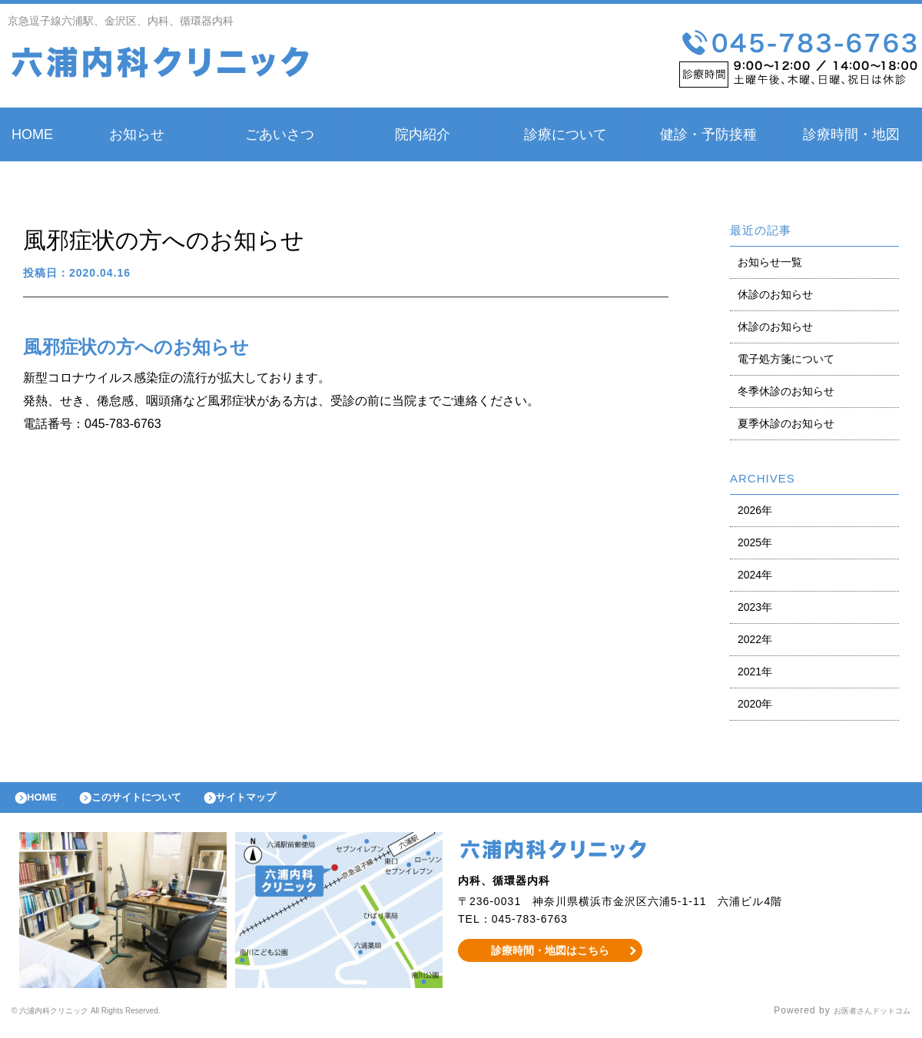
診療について (565, 134)
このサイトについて (156, 801)
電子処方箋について (786, 359)
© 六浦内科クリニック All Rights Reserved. (113, 1018)
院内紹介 (422, 134)
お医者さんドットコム (860, 1018)
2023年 (755, 607)
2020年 (755, 704)
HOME (32, 134)
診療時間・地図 (851, 134)
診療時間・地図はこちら (550, 958)
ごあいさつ (279, 134)
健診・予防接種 (708, 134)
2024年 (755, 575)
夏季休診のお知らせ (786, 423)
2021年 (755, 671)
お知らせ (136, 134)
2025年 (755, 542)
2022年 (755, 639)
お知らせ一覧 (770, 262)
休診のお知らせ (775, 294)
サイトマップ (281, 801)
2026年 (755, 510)
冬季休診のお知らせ (786, 391)
